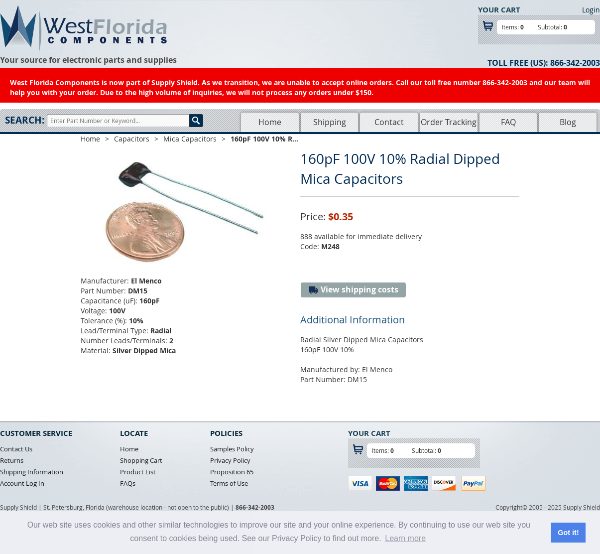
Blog (568, 122)
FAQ (508, 122)
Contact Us (16, 448)
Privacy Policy (230, 460)
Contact (389, 122)
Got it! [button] (568, 533)
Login (591, 9)
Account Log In (22, 483)
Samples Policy (232, 448)
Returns (11, 460)
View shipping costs (353, 289)
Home (269, 122)
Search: (24, 120)
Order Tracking (449, 122)
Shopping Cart (141, 460)
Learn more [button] (405, 538)
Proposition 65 (231, 471)
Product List (138, 471)
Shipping (329, 122)
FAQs (127, 483)
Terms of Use (229, 483)
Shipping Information (31, 471)
